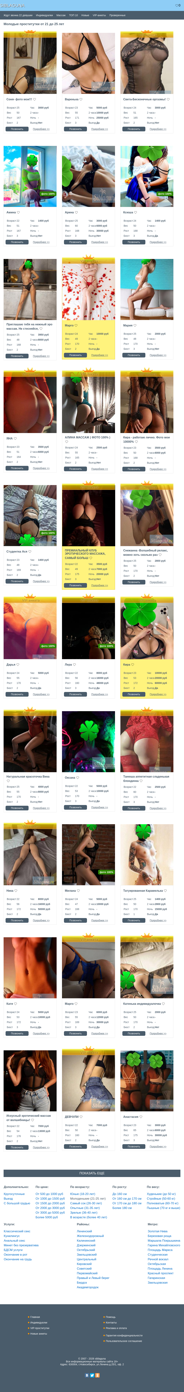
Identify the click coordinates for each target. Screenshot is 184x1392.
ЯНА (9, 438)
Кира (126, 664)
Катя (9, 1003)
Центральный (86, 1259)
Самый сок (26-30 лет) (86, 1203)
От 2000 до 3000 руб (50, 1208)
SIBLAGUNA (12, 5)
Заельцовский (87, 1254)
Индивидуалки (44, 15)
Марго (69, 325)
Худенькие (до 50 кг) (161, 1194)
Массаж (61, 15)
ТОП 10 (73, 15)
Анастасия (130, 1116)
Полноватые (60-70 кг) (162, 1203)
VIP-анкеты (99, 15)
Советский (84, 1268)
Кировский (84, 1264)
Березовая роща (159, 1236)
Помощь (111, 1317)
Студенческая (157, 1254)
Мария (127, 325)
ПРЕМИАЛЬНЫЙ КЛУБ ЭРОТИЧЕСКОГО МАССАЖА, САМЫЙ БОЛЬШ (85, 554)
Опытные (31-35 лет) (85, 1208)
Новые (85, 15)
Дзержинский (86, 1245)
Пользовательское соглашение (124, 1341)
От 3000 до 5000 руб (50, 1212)
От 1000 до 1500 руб (50, 1198)
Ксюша (128, 212)
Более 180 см (122, 1208)
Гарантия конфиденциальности (124, 1335)
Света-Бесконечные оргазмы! (144, 99)
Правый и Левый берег (93, 1278)
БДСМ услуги (13, 1250)
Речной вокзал (158, 1259)
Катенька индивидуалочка (142, 1003)
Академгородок (87, 1287)
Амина (11, 212)
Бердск (82, 1282)
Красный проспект (161, 1273)
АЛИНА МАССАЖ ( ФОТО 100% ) (87, 437)
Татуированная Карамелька (143, 890)
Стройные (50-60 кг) (161, 1198)
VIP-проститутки (39, 1328)
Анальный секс (14, 1240)
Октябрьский (86, 1250)
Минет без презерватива (21, 1245)
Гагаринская (156, 1278)
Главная (35, 1317)
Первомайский (87, 1273)
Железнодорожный (90, 1236)
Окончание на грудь (18, 1259)
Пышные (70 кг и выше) (163, 1208)
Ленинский (84, 1231)
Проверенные (117, 15)
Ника (9, 890)
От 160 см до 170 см (126, 1198)
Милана (70, 890)
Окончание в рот (15, 1254)
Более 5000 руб (47, 1217)
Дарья (10, 664)
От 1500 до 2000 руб (50, 1203)
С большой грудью (17, 1203)
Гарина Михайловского (164, 1245)
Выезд (8, 1198)
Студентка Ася (16, 551)
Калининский (86, 1240)
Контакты (111, 1322)
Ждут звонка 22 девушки (18, 15)
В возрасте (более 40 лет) (88, 1217)
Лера (68, 664)
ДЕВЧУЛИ (72, 1116)
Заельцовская (157, 1282)
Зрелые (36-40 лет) (83, 1212)
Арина (69, 212)
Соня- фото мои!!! (19, 99)
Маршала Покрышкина (164, 1240)
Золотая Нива (157, 1231)
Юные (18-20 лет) (82, 1194)
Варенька (72, 99)
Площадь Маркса (160, 1250)
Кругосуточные (14, 1194)
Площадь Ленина (160, 1268)
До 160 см (119, 1194)
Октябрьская (157, 1264)
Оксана (70, 777)
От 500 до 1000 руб (49, 1194)
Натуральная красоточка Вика (27, 776)
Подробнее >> (41, 129)
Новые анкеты (38, 1333)
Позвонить (17, 129)
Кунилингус (12, 1236)
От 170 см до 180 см (126, 1203)
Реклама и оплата (116, 1328)
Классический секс (17, 1231)
